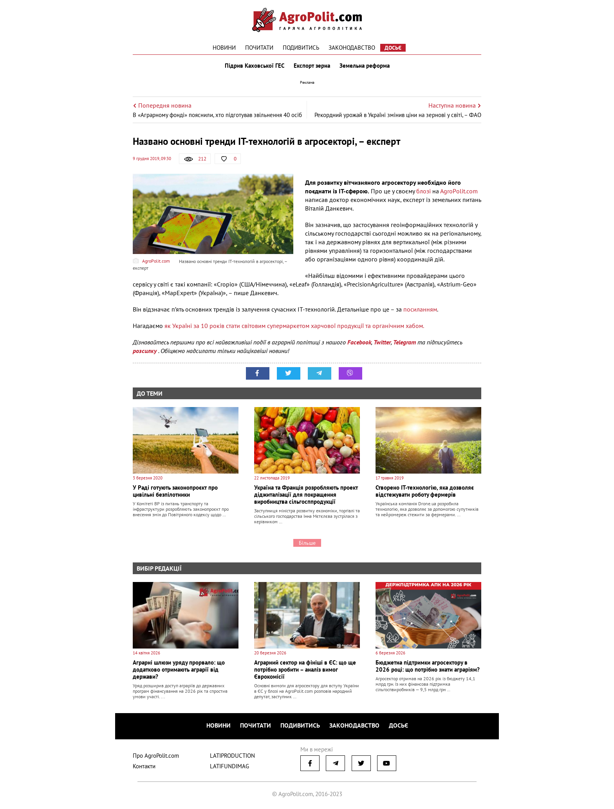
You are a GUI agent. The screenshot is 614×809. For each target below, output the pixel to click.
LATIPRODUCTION (232, 755)
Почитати (259, 47)
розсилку (145, 351)
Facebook (359, 342)
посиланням (420, 309)
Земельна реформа (365, 65)
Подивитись (301, 47)
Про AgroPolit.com (156, 755)
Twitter (382, 342)
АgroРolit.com (459, 191)
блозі (423, 191)
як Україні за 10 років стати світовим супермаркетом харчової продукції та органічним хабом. (294, 326)
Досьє (393, 47)
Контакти (144, 766)
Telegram (404, 342)
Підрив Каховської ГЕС (254, 65)
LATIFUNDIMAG (229, 766)
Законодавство (352, 47)
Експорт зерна (312, 65)
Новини (224, 47)
